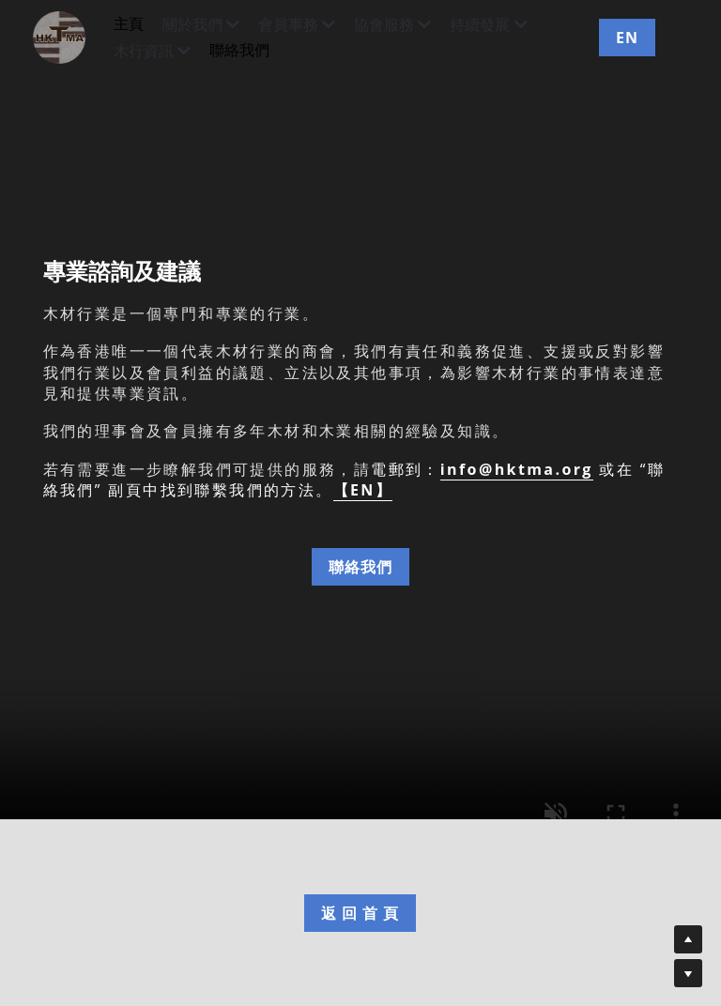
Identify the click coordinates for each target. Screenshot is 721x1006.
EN (627, 37)
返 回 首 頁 (360, 913)
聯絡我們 (360, 566)
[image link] (68, 36)
